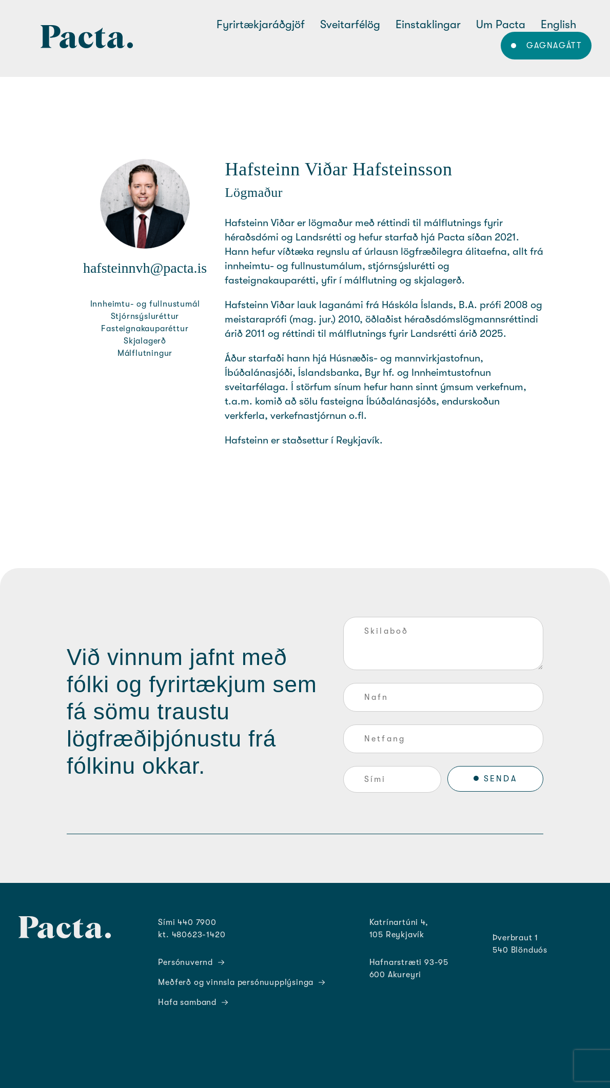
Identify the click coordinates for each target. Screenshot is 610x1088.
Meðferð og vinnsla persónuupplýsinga (241, 982)
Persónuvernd (191, 962)
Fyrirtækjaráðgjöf (261, 24)
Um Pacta (500, 24)
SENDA (500, 778)
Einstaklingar (428, 24)
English (558, 24)
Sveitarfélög (350, 24)
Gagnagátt (553, 45)
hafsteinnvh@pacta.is (145, 268)
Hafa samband (193, 1002)
